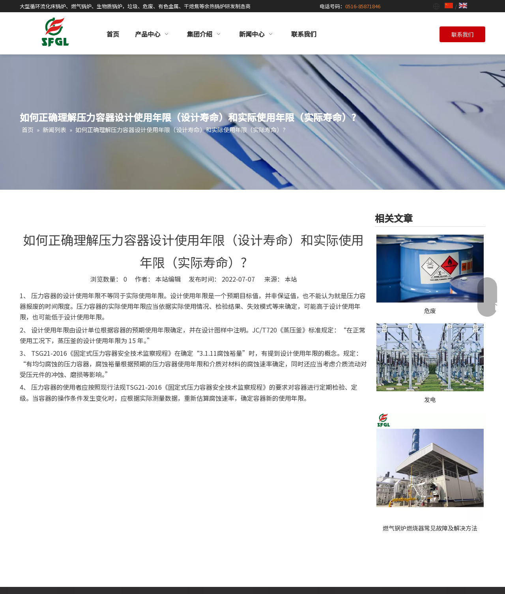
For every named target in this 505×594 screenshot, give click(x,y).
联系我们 (462, 34)
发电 (430, 399)
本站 (291, 279)
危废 (430, 310)
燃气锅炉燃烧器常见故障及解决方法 (430, 528)
